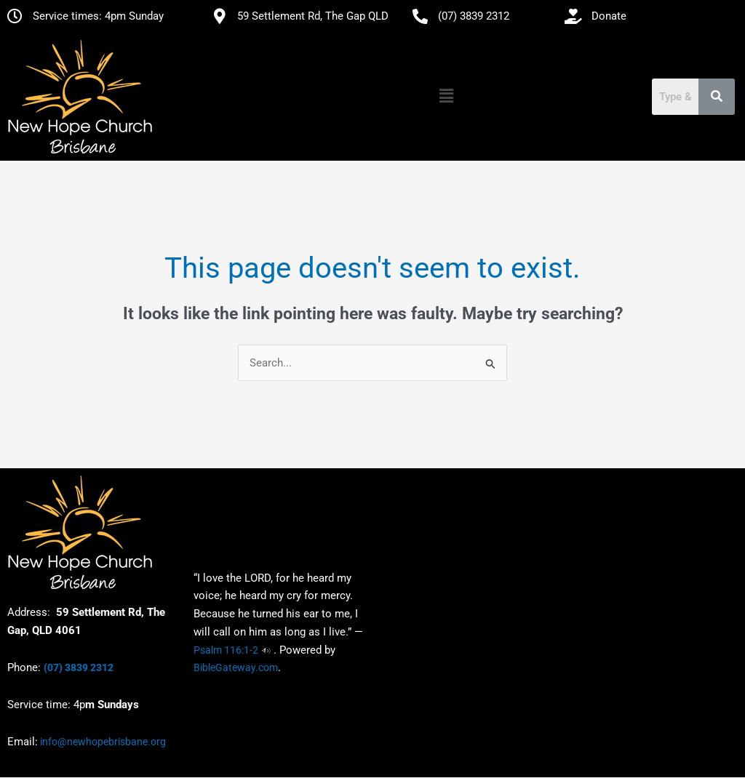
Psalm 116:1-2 (226, 650)
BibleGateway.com (236, 668)
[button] (446, 97)
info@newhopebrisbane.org (102, 742)
